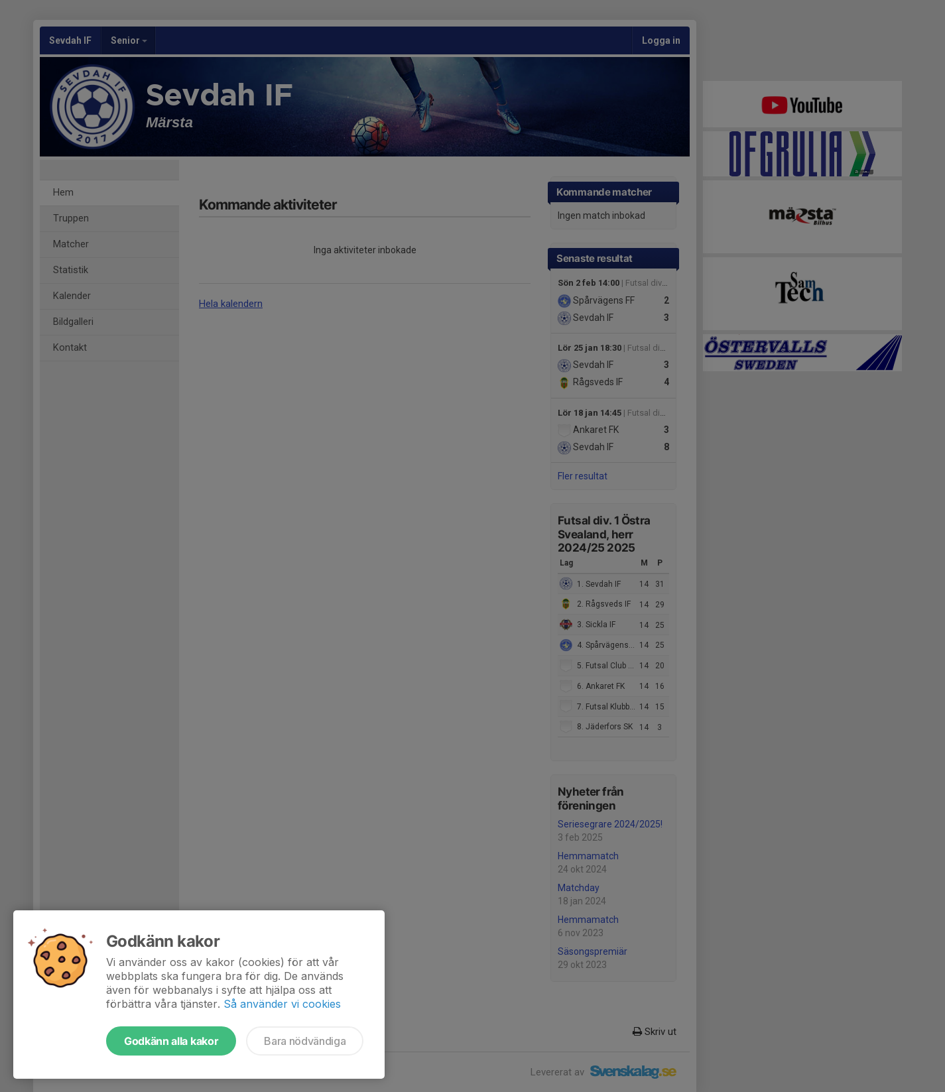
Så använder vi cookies (282, 1003)
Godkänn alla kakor (171, 1041)
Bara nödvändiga (305, 1041)
